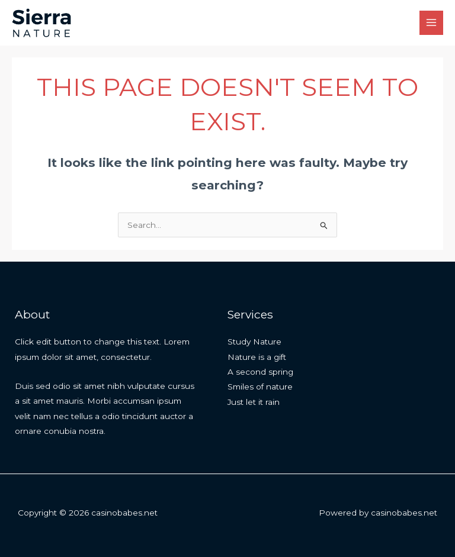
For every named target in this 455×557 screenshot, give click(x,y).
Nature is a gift (257, 357)
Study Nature (254, 341)
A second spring (260, 371)
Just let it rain (254, 402)
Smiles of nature (260, 386)
